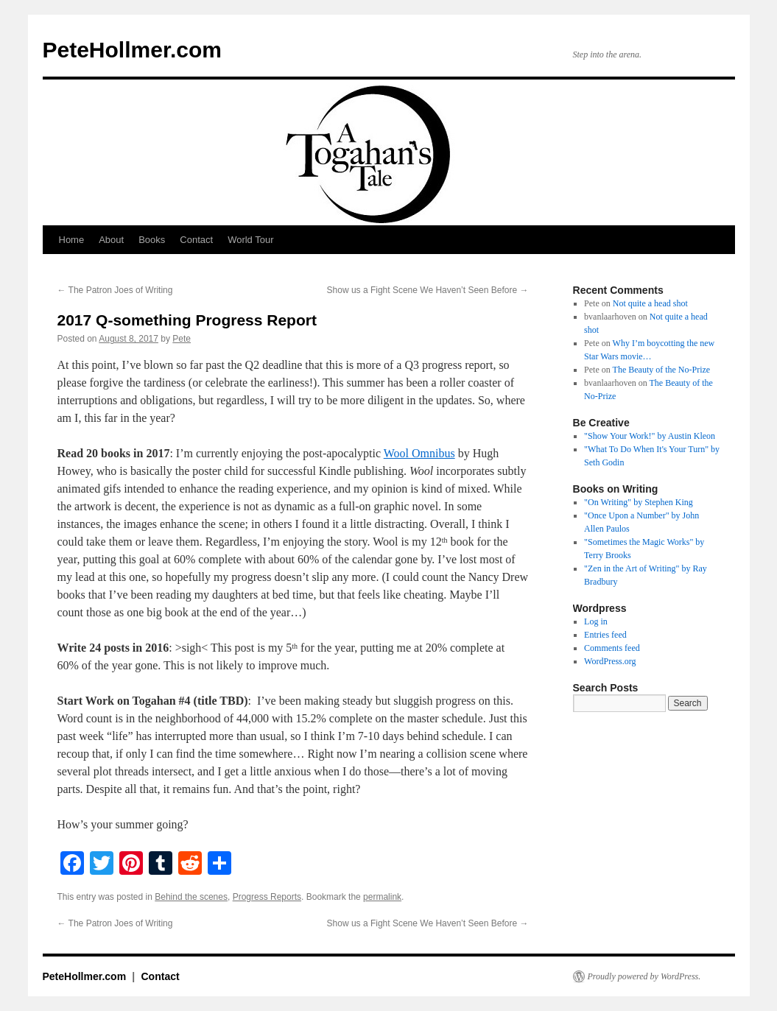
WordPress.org (610, 661)
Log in (596, 621)
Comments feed (612, 648)
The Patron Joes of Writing (115, 290)
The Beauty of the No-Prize (662, 369)
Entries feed (605, 635)
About (111, 239)
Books (151, 239)
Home (72, 239)
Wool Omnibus (419, 453)
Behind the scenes (191, 897)
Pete (181, 339)
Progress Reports (267, 897)
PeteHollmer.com (132, 50)
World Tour (250, 239)
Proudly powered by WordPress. (644, 976)
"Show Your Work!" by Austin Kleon (649, 436)
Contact (196, 239)
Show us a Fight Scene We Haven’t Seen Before (428, 290)
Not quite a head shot (650, 303)
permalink (382, 897)
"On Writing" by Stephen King (638, 502)
